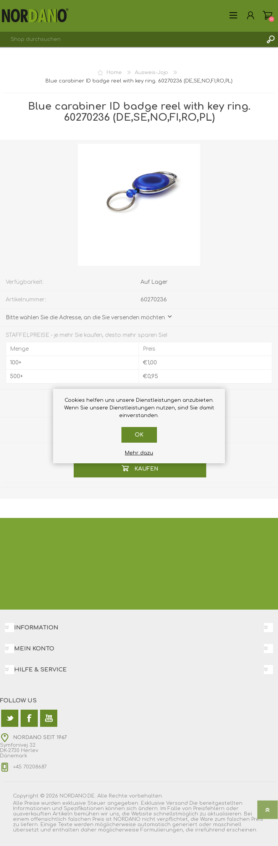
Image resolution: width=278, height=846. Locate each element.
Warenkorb (267, 15)
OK (139, 435)
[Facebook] (29, 718)
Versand (177, 803)
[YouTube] (48, 718)
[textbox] (131, 39)
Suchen (270, 39)
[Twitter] (9, 718)
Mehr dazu (139, 453)
